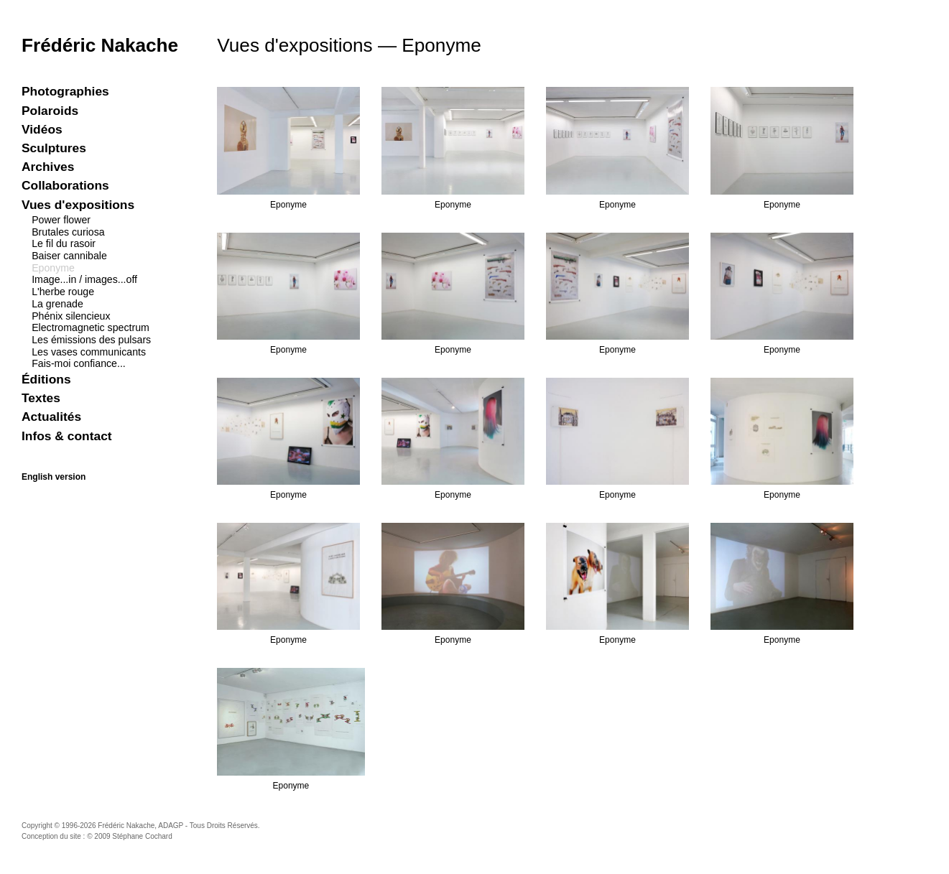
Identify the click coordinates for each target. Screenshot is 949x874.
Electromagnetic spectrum (90, 327)
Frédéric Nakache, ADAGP (140, 825)
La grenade (57, 304)
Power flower (61, 220)
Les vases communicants (89, 352)
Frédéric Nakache (100, 45)
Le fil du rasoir (64, 243)
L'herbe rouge (63, 291)
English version (53, 477)
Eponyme (53, 268)
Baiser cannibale (69, 255)
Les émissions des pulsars (91, 339)
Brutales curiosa (68, 232)
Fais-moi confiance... (79, 363)
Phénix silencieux (71, 316)
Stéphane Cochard (142, 836)
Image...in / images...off (84, 279)
